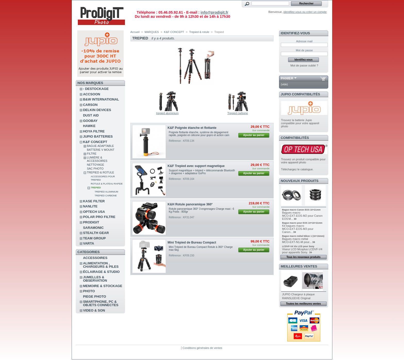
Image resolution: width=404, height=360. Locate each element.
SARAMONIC (93, 228)
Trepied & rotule (100, 172)
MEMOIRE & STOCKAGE (102, 286)
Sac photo (95, 168)
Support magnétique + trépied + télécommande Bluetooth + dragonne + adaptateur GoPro (202, 172)
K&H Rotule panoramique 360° (190, 204)
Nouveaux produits (300, 181)
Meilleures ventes (299, 266)
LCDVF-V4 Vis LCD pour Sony (298, 246)
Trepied (96, 187)
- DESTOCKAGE (95, 89)
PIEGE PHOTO (94, 296)
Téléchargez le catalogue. (297, 169)
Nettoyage (95, 164)
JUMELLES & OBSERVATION (95, 278)
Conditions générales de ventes (202, 347)
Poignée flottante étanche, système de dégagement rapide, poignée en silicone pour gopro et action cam (199, 134)
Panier (287, 78)
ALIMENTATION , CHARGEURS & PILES (101, 265)
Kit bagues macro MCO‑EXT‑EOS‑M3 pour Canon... (298, 228)
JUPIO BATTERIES (98, 136)
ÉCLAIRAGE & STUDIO (101, 272)
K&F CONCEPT (95, 142)
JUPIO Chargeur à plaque (298, 294)
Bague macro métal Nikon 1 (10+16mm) (303, 236)
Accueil (134, 32)
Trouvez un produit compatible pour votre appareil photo (303, 161)
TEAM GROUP (94, 238)
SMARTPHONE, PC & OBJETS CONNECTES (100, 303)
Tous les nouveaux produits (304, 257)
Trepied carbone (106, 195)
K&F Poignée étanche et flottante (192, 128)
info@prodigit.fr (214, 12)
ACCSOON (91, 94)
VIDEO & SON (94, 310)
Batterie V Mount (100, 149)
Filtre (91, 153)
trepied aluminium (106, 191)
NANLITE (90, 206)
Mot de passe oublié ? (304, 65)
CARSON (90, 105)
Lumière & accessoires (97, 159)
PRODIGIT (91, 222)
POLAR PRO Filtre (99, 217)
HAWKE (89, 126)
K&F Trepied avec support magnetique (196, 166)
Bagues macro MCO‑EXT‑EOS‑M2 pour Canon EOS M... (302, 215)
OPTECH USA (94, 212)
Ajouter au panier (253, 135)
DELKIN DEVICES (97, 110)
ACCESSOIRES (95, 258)
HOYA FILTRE (94, 131)
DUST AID (91, 115)
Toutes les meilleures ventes (303, 303)
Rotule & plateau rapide (107, 183)
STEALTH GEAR (96, 233)
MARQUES (152, 32)
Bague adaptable (100, 145)
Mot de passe (304, 50)
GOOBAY (90, 121)
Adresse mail (304, 41)
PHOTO (89, 291)
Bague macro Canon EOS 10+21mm (301, 209)
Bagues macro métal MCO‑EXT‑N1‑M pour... (297, 240)
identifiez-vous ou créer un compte (305, 11)
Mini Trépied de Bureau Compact (192, 242)
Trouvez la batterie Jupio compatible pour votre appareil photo (300, 123)
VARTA (88, 243)
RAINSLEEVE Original (296, 298)
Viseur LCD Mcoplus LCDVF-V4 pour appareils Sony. (302, 251)
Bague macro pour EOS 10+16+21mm (302, 223)
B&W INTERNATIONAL (101, 99)
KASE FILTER (94, 201)
